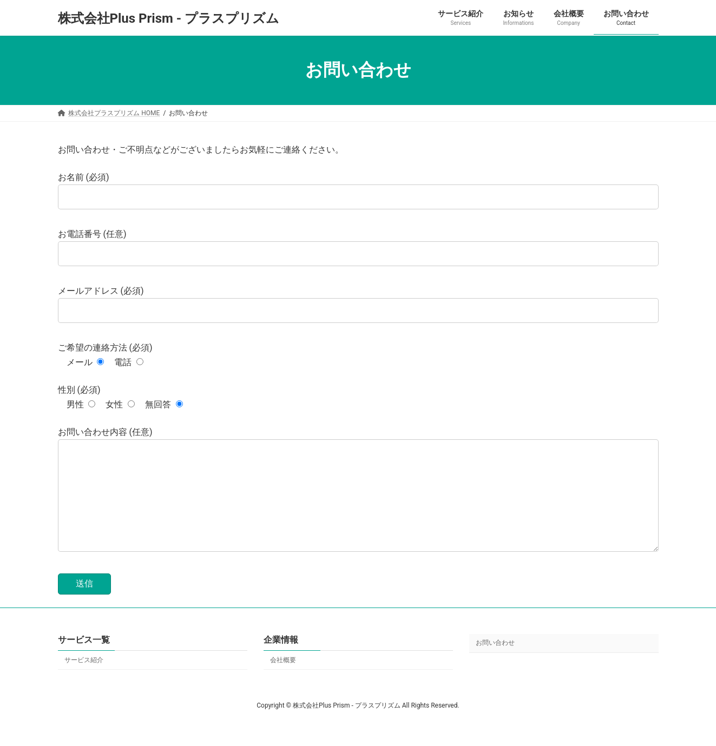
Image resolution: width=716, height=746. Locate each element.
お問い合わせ (495, 665)
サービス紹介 (83, 681)
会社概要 (283, 681)
